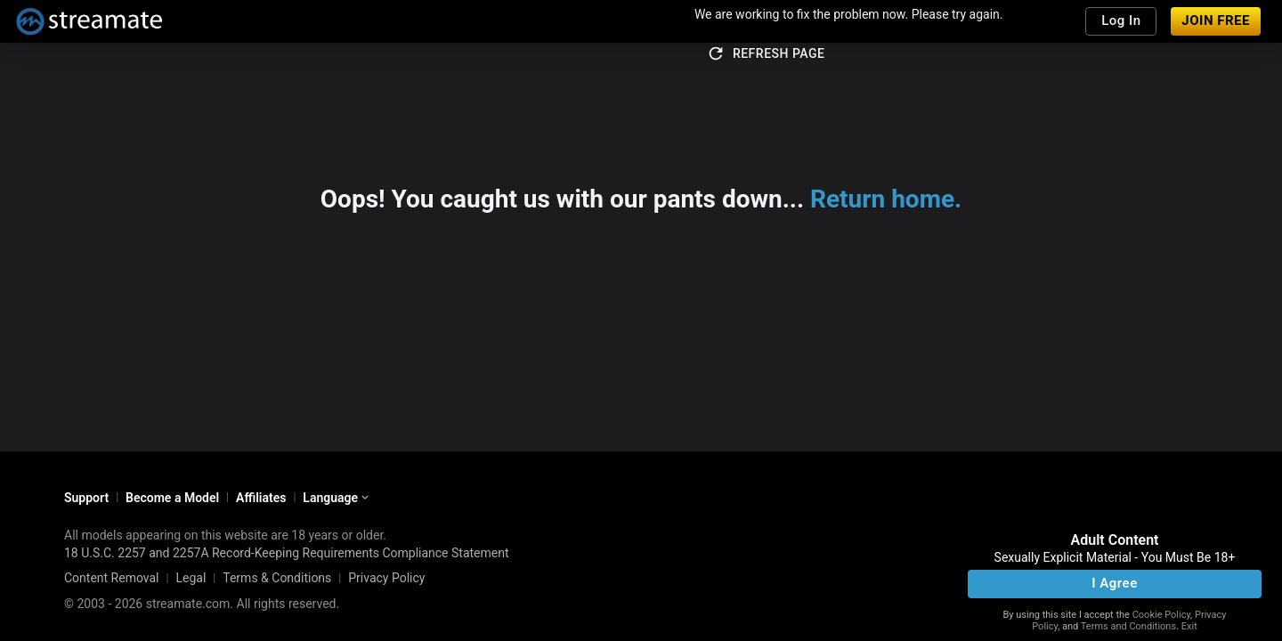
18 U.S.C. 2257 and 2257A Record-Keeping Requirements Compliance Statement (286, 553)
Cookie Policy (1161, 615)
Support (86, 498)
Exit (1189, 626)
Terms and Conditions (1128, 626)
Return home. (885, 199)
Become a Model (172, 498)
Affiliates (261, 498)
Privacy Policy (386, 578)
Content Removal (111, 578)
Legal (190, 578)
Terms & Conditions (277, 578)
